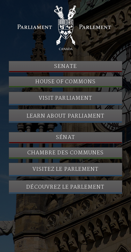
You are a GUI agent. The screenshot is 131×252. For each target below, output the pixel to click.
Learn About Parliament (65, 116)
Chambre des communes (65, 153)
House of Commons (65, 82)
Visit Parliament (65, 98)
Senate (65, 66)
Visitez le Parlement (65, 169)
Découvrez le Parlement (65, 187)
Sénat (65, 137)
